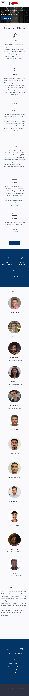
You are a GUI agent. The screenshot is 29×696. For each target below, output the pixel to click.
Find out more (7, 18)
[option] (14, 15)
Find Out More (14, 243)
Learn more (14, 61)
